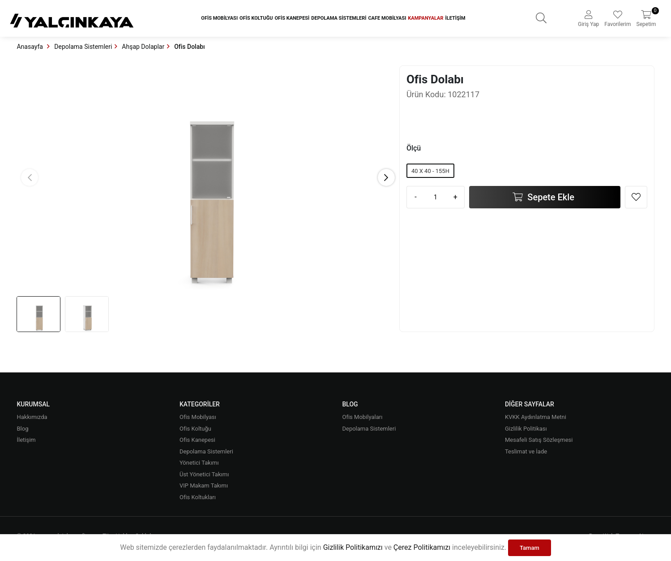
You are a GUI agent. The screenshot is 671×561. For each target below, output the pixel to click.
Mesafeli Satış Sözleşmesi (539, 439)
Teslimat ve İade (526, 451)
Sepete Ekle (549, 197)
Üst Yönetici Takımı (204, 474)
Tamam (529, 547)
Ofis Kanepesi (291, 18)
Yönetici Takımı (199, 462)
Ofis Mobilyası (219, 18)
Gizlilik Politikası (526, 428)
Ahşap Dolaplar (143, 46)
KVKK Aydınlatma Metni (535, 417)
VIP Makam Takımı (204, 485)
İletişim (455, 18)
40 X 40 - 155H (430, 171)
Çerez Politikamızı (421, 547)
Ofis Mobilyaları (362, 417)
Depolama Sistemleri (338, 18)
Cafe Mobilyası (387, 18)
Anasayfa (30, 46)
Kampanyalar (425, 18)
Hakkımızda (32, 417)
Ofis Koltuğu (256, 18)
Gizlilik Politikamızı (353, 547)
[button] (386, 177)
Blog (22, 428)
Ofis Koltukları (198, 497)
